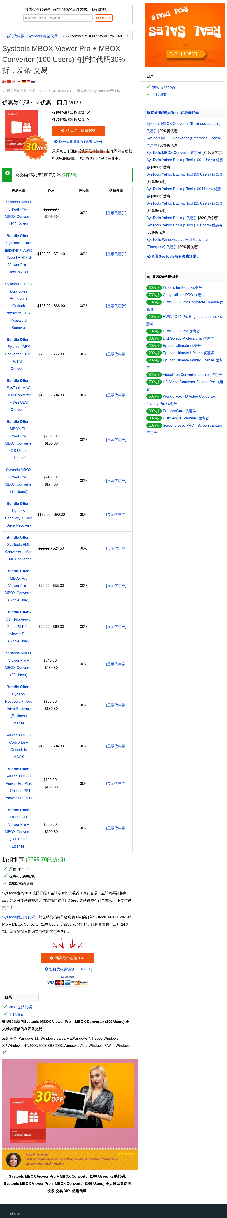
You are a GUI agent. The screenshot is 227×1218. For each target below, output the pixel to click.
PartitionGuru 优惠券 (179, 411)
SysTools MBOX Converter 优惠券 (174, 153)
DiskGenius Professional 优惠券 (188, 338)
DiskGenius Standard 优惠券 (186, 418)
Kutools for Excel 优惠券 (182, 288)
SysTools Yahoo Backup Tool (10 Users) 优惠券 (184, 225)
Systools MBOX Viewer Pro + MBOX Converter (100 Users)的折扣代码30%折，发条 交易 (63, 59)
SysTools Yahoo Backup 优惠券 (171, 218)
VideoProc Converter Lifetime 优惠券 (192, 375)
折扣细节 (16, 1014)
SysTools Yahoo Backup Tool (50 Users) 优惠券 (184, 174)
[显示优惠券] (116, 213)
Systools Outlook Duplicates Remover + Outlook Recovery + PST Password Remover (18, 305)
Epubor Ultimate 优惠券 (182, 346)
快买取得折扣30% (78, 131)
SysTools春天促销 (106, 91)
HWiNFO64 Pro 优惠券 (181, 331)
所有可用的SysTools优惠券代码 (173, 113)
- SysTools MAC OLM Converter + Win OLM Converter (18, 395)
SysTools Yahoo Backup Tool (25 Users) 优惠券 (184, 203)
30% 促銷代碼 (20, 1007)
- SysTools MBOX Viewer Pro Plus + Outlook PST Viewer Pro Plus (19, 783)
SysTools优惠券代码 (18, 917)
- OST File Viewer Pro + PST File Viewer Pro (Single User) (18, 626)
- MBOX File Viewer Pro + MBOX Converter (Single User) (18, 585)
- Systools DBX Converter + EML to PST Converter (18, 354)
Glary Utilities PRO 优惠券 (184, 295)
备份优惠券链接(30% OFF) (78, 141)
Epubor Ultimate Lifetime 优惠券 (189, 353)
